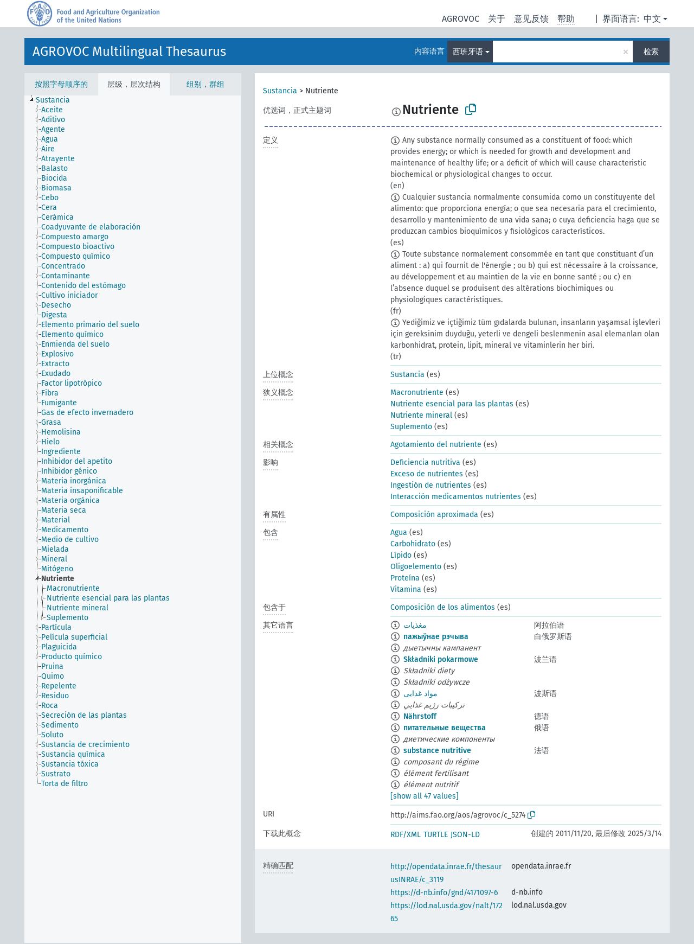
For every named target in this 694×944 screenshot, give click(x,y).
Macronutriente (417, 392)
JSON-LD (465, 834)
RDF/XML (405, 834)
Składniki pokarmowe (440, 659)
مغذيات (415, 625)
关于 (496, 19)
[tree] (132, 519)
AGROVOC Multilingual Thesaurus (129, 51)
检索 (651, 51)
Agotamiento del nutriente (435, 444)
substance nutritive (437, 750)
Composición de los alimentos (442, 607)
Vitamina (405, 589)
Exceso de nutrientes (426, 474)
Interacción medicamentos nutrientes (455, 496)
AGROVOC (460, 19)
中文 (652, 19)
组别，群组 (205, 84)
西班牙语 (468, 51)
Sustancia (280, 90)
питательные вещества (444, 727)
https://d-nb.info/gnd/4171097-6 (444, 892)
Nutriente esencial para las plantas (451, 404)
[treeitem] (57, 100)
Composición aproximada (434, 514)
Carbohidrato (412, 543)
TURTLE (435, 834)
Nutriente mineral (421, 415)
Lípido (401, 555)
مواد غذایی (420, 693)
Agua (398, 532)
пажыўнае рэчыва (435, 636)
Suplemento (411, 426)
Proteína (405, 578)
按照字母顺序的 (61, 84)
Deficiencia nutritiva (425, 462)
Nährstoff (419, 716)
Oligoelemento (415, 566)
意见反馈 (531, 19)
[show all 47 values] (424, 796)
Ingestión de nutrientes (430, 485)
